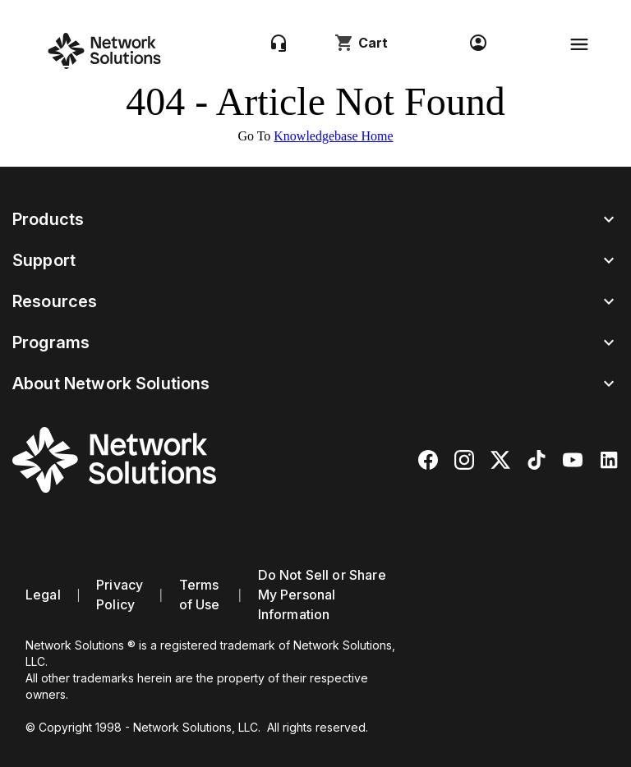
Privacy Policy (119, 594)
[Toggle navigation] (579, 44)
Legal (43, 594)
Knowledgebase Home (333, 136)
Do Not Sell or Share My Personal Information (322, 594)
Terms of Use (199, 594)
